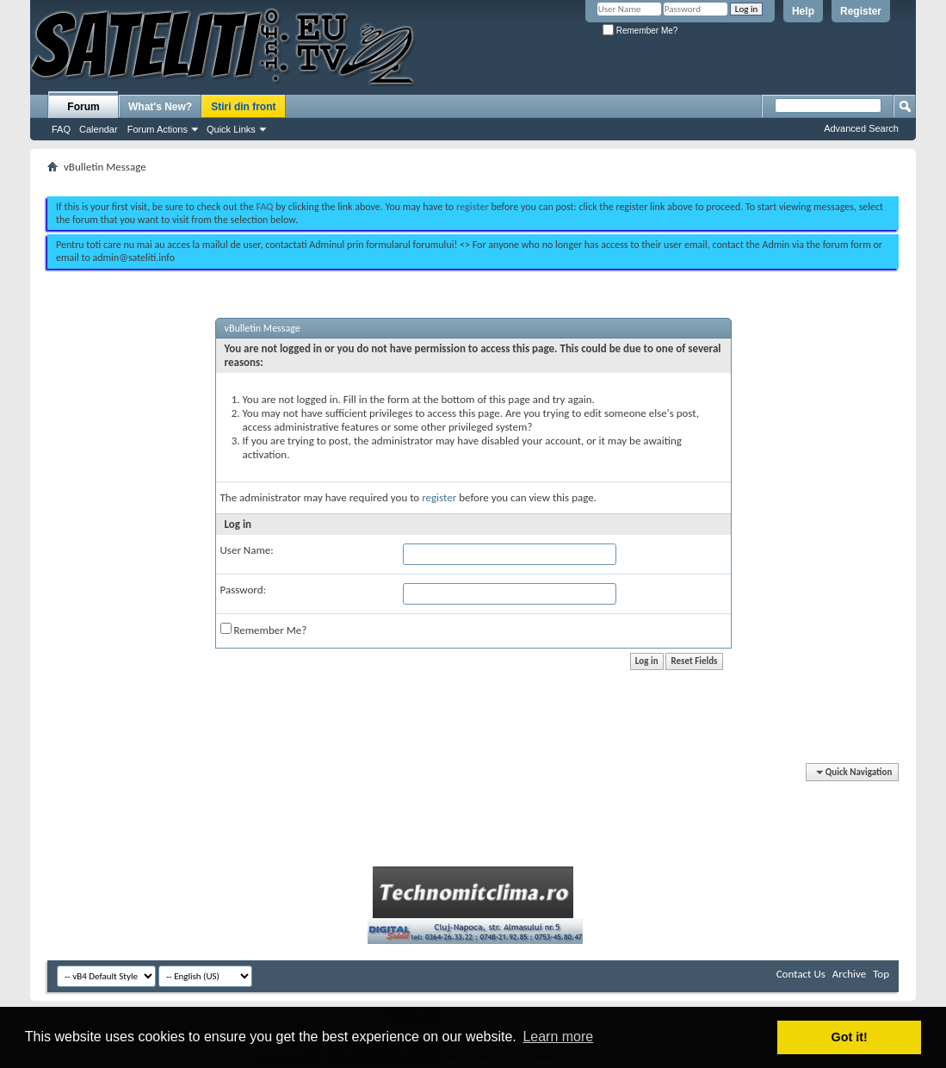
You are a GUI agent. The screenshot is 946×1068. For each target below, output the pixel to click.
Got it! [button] (850, 1037)
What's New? (160, 107)
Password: (243, 589)
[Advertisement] (473, 179)
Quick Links (231, 129)
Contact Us (800, 973)
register (439, 497)
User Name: (247, 549)
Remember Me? (640, 30)
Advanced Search (861, 128)
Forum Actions (157, 129)
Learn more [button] (557, 1036)
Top (881, 973)
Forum (83, 107)
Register (860, 11)
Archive (849, 973)
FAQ (61, 129)
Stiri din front (243, 107)
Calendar (98, 129)
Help (803, 11)
